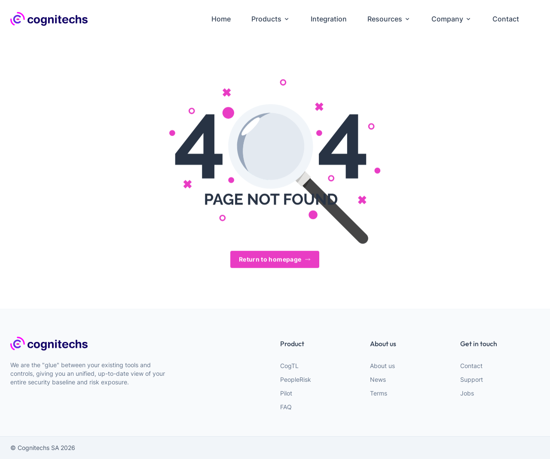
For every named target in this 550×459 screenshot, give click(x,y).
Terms (378, 393)
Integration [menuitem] (329, 19)
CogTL (289, 365)
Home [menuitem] (221, 19)
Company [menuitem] (451, 19)
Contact (471, 365)
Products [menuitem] (270, 19)
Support (471, 379)
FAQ (286, 407)
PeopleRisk (295, 379)
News (378, 379)
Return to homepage (275, 259)
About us (382, 365)
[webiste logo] (92, 343)
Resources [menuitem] (389, 19)
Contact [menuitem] (505, 19)
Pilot (286, 393)
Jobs (467, 393)
